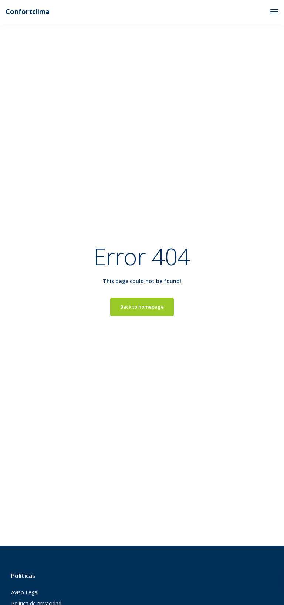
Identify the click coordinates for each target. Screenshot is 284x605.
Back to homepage (142, 306)
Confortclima (28, 11)
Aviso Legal (24, 592)
